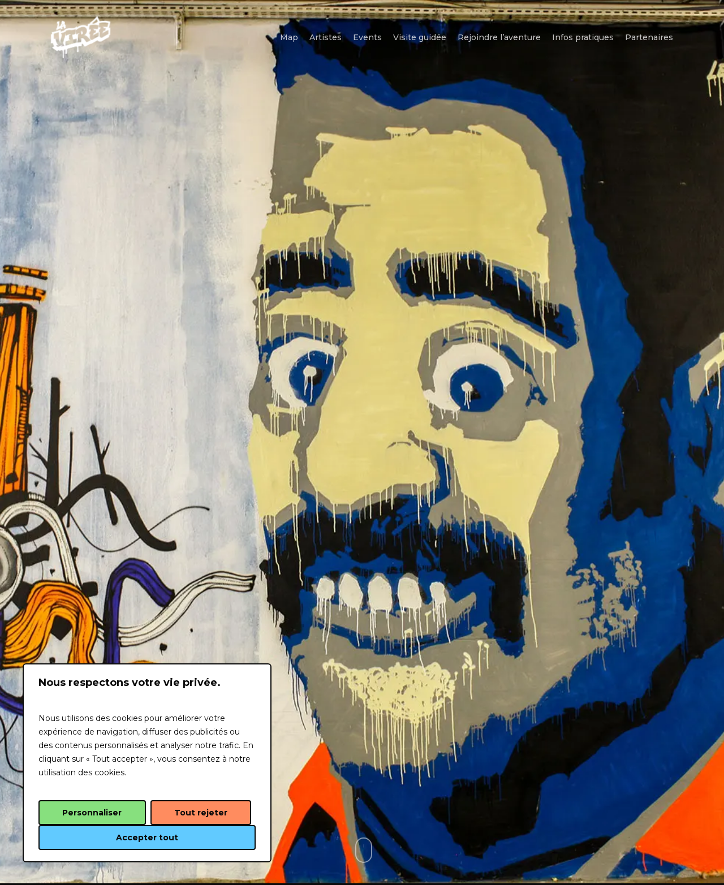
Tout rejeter (200, 813)
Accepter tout (147, 837)
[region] (147, 762)
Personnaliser (92, 813)
